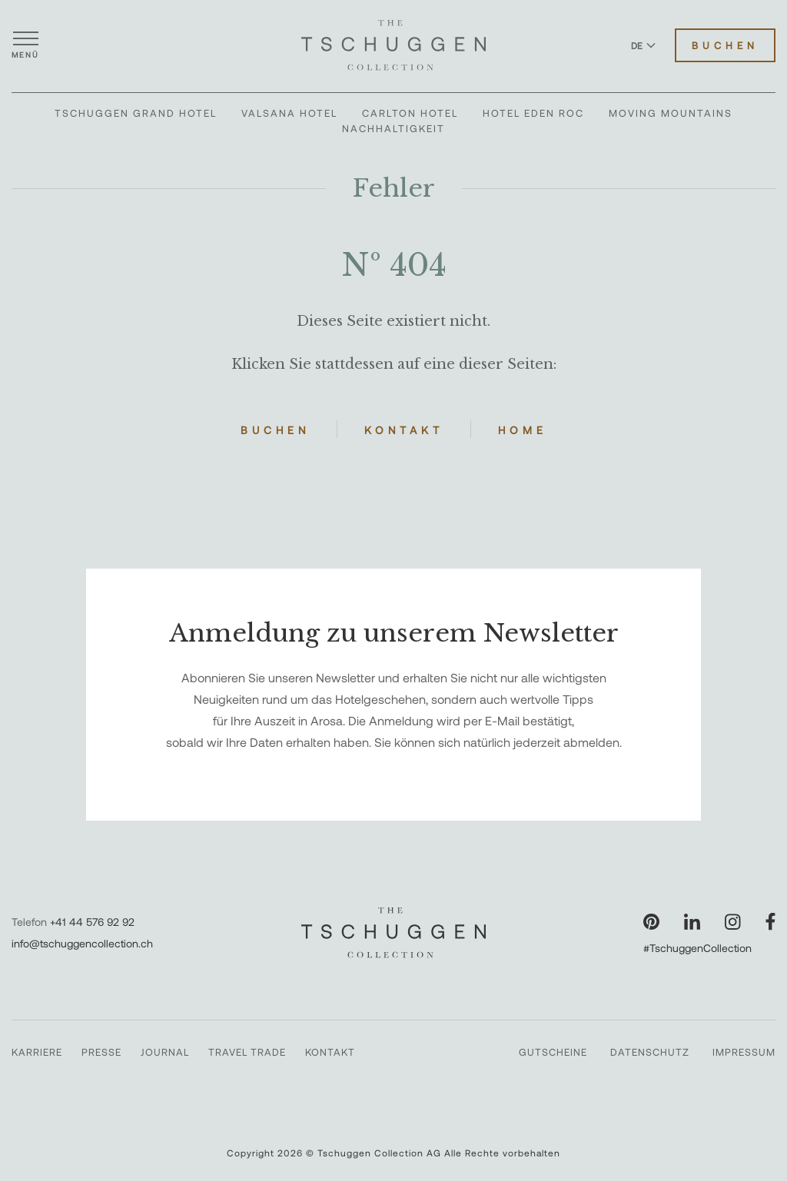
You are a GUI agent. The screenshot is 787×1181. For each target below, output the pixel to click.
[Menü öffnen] (25, 45)
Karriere (37, 1052)
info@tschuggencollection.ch (82, 943)
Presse (101, 1052)
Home (522, 429)
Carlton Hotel (410, 113)
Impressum (743, 1052)
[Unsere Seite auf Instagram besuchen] (733, 922)
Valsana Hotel (289, 113)
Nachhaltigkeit (393, 128)
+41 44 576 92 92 (92, 921)
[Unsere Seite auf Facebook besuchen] (770, 922)
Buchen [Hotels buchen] (725, 45)
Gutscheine (553, 1052)
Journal (165, 1052)
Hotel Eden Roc (533, 113)
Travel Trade (247, 1052)
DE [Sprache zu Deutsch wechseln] (643, 45)
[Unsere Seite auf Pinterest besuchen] (651, 922)
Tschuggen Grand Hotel (136, 113)
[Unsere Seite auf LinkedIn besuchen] (692, 922)
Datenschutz (649, 1052)
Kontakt (403, 429)
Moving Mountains (670, 113)
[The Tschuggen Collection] (393, 45)
